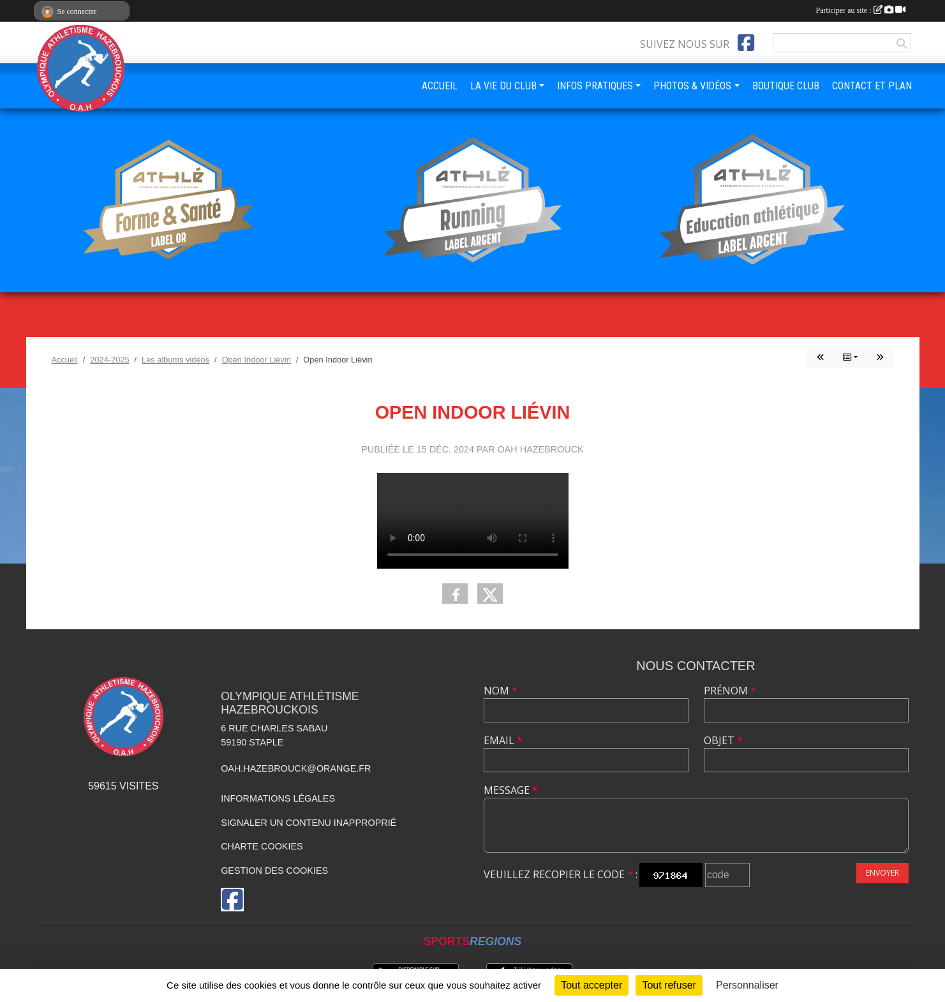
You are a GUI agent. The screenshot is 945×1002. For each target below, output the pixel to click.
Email (503, 740)
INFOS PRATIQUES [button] (595, 86)
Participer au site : (860, 10)
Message (511, 790)
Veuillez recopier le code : (560, 874)
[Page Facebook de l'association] (746, 42)
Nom (500, 691)
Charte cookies (261, 846)
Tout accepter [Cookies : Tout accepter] (591, 985)
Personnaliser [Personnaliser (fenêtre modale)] (747, 985)
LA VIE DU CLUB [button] (503, 86)
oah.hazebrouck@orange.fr (296, 768)
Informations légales (278, 798)
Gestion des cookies (274, 870)
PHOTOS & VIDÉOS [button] (692, 86)
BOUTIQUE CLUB (785, 86)
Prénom (730, 691)
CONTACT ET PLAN (872, 86)
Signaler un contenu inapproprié (308, 823)
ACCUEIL (440, 86)
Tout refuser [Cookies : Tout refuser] (669, 985)
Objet (723, 740)
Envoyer (882, 872)
